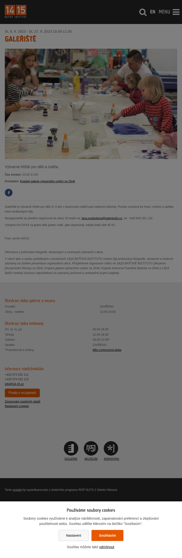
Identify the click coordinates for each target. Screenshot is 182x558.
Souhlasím (107, 535)
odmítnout (106, 547)
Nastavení (73, 535)
